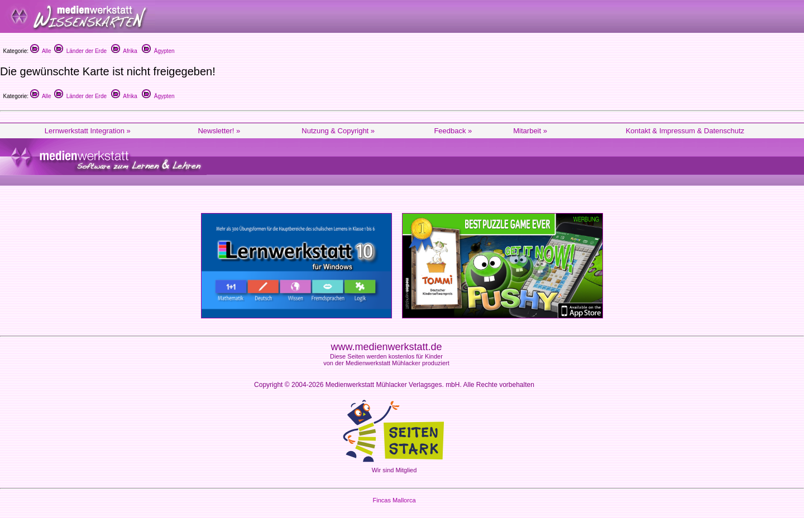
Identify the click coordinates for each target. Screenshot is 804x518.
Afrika (124, 51)
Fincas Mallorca (393, 500)
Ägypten (158, 51)
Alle (40, 51)
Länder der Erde (80, 51)
